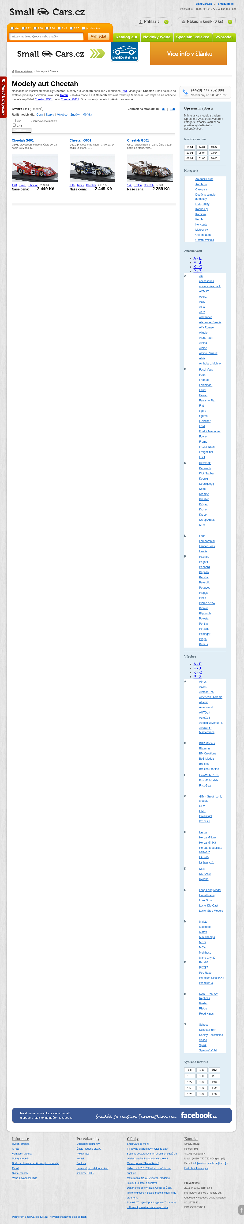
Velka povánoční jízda (24, 1178)
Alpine (203, 348)
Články (133, 1139)
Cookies (81, 1163)
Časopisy (201, 189)
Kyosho (204, 879)
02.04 (190, 158)
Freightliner (206, 452)
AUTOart (204, 712)
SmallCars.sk (204, 3)
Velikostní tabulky (22, 1153)
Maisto (203, 921)
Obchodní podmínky (88, 1143)
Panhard (204, 567)
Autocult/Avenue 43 (211, 723)
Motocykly (201, 229)
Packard (204, 556)
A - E (198, 258)
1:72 (214, 1088)
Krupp (203, 514)
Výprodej (224, 37)
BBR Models (207, 743)
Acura (202, 296)
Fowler (203, 436)
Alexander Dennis (210, 322)
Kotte (202, 489)
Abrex (202, 681)
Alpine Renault (208, 353)
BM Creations (207, 753)
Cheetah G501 (44, 99)
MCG (202, 942)
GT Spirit (204, 821)
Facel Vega (206, 369)
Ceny (40, 114)
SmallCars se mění (138, 1143)
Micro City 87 (207, 957)
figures (203, 416)
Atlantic (203, 702)
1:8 (189, 1069)
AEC (202, 307)
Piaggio (204, 592)
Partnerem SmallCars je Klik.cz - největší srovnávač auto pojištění (49, 1216)
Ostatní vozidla (204, 240)
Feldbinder (206, 385)
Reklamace (83, 1153)
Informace (20, 1139)
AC (201, 276)
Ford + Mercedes (210, 431)
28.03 (214, 158)
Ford (202, 426)
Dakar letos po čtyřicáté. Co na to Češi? (150, 1187)
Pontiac (204, 623)
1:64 (201, 1088)
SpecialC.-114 (208, 1050)
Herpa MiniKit (207, 842)
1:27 (189, 1082)
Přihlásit (151, 21)
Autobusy (201, 184)
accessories (206, 281)
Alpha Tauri (206, 337)
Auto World (206, 707)
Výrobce (62, 114)
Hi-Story (204, 857)
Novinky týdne (156, 37)
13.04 (214, 147)
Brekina (204, 763)
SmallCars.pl (226, 3)
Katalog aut (126, 37)
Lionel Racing (207, 895)
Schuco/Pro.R (208, 1029)
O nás (15, 1148)
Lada (202, 536)
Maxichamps (207, 937)
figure (202, 410)
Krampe (204, 494)
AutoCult (204, 717)
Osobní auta (203, 235)
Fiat (201, 405)
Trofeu (64, 95)
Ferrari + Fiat (207, 400)
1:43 (64, 28)
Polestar (204, 618)
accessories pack (210, 286)
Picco (202, 598)
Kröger (203, 504)
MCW (202, 947)
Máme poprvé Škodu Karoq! (143, 1163)
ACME (203, 686)
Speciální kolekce (192, 37)
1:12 (28, 28)
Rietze (203, 1008)
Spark (202, 1045)
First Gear (205, 785)
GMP (202, 811)
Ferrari (203, 395)
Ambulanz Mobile (210, 363)
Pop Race (205, 972)
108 (172, 109)
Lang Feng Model (210, 890)
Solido (203, 1040)
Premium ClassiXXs (211, 978)
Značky (75, 114)
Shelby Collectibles (211, 1035)
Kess (202, 869)
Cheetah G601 (70, 99)
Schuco (204, 1024)
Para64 (203, 962)
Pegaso (204, 572)
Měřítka (87, 114)
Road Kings (206, 1013)
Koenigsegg (206, 483)
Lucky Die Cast (208, 905)
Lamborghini (207, 541)
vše (17, 28)
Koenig (203, 478)
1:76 (189, 1094)
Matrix (203, 932)
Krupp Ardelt (207, 519)
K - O (198, 267)
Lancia (203, 551)
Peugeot (204, 587)
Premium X (206, 983)
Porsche (204, 628)
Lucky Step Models (211, 910)
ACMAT (204, 291)
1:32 (201, 1082)
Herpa (203, 832)
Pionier (203, 608)
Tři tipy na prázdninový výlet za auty (147, 1148)
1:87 (76, 28)
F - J (197, 263)
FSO (202, 457)
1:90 (214, 1094)
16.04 (190, 147)
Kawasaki (205, 463)
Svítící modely (20, 1173)
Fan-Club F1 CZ (209, 775)
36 (163, 109)
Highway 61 (206, 862)
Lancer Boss (207, 546)
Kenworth (205, 468)
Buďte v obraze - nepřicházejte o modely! (35, 1163)
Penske (204, 577)
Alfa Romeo (206, 327)
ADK (202, 301)
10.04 (190, 152)
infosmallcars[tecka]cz (211, 1163)
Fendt (202, 390)
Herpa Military (208, 837)
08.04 (202, 152)
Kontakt (81, 1158)
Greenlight (205, 816)
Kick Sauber (206, 473)
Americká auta (204, 179)
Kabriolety (201, 209)
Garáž (15, 1168)
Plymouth (205, 613)
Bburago (204, 748)
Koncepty (201, 224)
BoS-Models (206, 758)
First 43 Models (208, 780)
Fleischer (205, 421)
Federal (204, 380)
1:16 (189, 1076)
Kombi (199, 219)
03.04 (214, 152)
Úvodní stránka (24, 71)
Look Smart (206, 900)
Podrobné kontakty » (196, 1168)
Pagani (203, 562)
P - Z (198, 271)
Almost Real (206, 692)
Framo (203, 441)
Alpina (203, 343)
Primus (203, 644)
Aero (202, 312)
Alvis (202, 358)
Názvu (50, 114)
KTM (202, 525)
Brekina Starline (209, 769)
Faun (202, 374)
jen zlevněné (93, 28)
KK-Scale (205, 874)
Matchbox (205, 927)
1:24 (52, 28)
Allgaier (204, 332)
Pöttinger (204, 634)
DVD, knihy (202, 204)
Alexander (205, 317)
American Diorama (210, 697)
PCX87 (203, 967)
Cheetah (33, 185)
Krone (203, 509)
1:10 (201, 1069)
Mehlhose (205, 952)
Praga (203, 639)
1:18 (40, 28)
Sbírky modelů (20, 1158)
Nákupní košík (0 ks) (205, 21)
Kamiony (200, 214)
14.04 (202, 147)
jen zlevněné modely (45, 121)
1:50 (189, 1088)
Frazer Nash (207, 446)
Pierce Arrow (207, 603)
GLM (202, 806)
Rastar (203, 1003)
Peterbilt (204, 582)
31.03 (202, 158)
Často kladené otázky (89, 1148)
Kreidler (204, 499)
